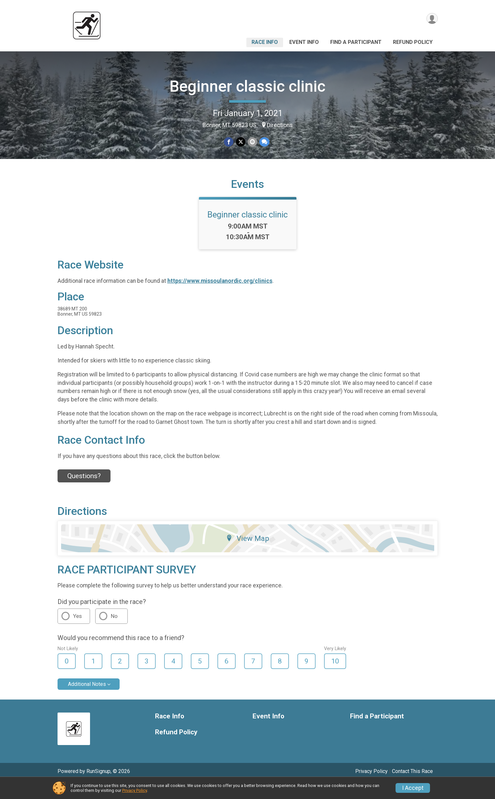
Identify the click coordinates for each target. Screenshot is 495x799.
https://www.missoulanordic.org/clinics (219, 296)
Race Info (265, 42)
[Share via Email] (252, 142)
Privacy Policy (134, 790)
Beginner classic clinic (247, 86)
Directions (280, 125)
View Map (247, 554)
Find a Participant (356, 42)
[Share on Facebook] (229, 142)
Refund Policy (413, 42)
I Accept (412, 788)
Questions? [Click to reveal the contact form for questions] (84, 492)
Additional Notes (87, 700)
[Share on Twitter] (240, 142)
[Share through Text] (264, 142)
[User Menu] (432, 19)
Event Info (304, 42)
